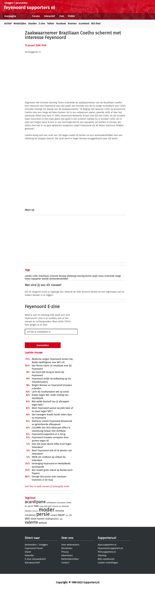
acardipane (35, 501)
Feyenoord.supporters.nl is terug (48, 434)
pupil (95, 276)
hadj (36, 505)
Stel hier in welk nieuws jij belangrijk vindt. (47, 486)
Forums (36, 16)
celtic (35, 276)
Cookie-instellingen (108, 562)
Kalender (29, 555)
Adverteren (67, 555)
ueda (61, 519)
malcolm (35, 511)
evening (80, 276)
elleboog (71, 276)
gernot (30, 506)
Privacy (65, 552)
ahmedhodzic (61, 502)
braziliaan (44, 276)
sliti (70, 515)
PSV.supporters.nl (107, 552)
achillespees (51, 503)
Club (61, 16)
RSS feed (95, 23)
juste (50, 506)
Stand (28, 552)
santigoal (53, 515)
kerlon (88, 276)
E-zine (42, 23)
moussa (59, 510)
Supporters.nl (107, 538)
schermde (109, 276)
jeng (45, 506)
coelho (28, 276)
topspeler (36, 278)
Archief (8, 23)
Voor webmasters (70, 544)
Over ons (67, 538)
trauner (41, 518)
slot (27, 518)
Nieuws (24, 16)
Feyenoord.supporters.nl (110, 548)
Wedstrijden (20, 23)
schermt (54, 276)
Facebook (61, 23)
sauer (61, 515)
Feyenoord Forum (34, 548)
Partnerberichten (70, 559)
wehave (43, 522)
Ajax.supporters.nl (107, 544)
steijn (33, 518)
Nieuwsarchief (32, 562)
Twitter (50, 23)
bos (26, 506)
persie (43, 514)
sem (67, 515)
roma (101, 276)
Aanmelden (31, 544)
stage (118, 276)
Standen (32, 23)
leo (60, 506)
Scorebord (84, 23)
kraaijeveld (55, 506)
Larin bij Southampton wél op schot (50, 391)
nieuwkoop (30, 515)
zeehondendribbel (58, 278)
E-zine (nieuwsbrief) (35, 559)
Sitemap (102, 555)
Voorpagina (10, 16)
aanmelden (21, 3)
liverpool (65, 506)
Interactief (49, 16)
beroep (62, 276)
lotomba (28, 511)
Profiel (71, 16)
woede (45, 278)
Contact (65, 562)
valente (31, 522)
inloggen (9, 3)
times (28, 278)
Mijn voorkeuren (106, 559)
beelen (68, 503)
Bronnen (72, 23)
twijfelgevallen (52, 519)
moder (47, 509)
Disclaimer (66, 548)
